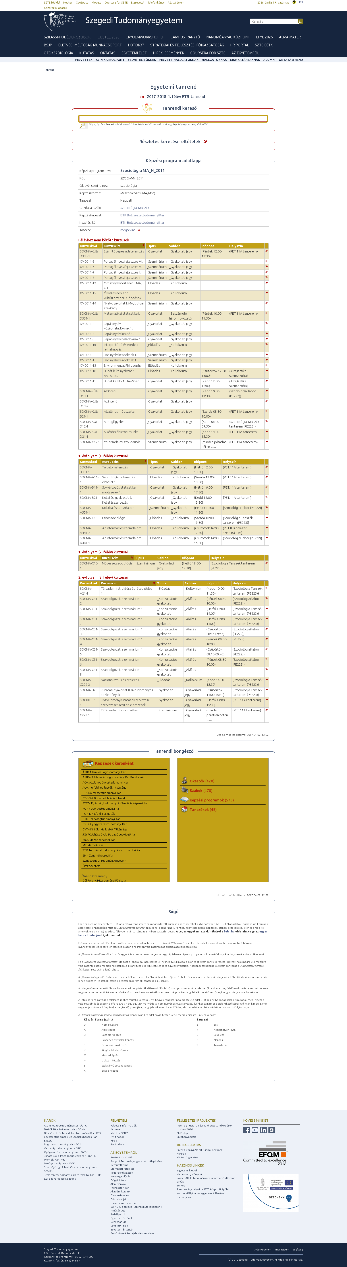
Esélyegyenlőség (120, 1176)
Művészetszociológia (117, 563)
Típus (151, 246)
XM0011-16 (88, 345)
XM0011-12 (88, 283)
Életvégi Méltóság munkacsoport (90, 45)
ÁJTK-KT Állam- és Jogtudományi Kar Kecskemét (114, 777)
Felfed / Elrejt (205, 141)
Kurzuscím (112, 246)
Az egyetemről (123, 1152)
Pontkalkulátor (119, 1144)
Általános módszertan (120, 411)
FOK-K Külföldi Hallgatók (99, 813)
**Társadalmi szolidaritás (122, 442)
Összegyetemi (92, 865)
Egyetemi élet (134, 53)
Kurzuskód (88, 246)
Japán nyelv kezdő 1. (119, 334)
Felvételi (118, 1120)
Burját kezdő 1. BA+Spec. (122, 381)
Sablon (174, 246)
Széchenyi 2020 (186, 1136)
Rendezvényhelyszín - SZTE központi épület (203, 1189)
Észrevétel (137, 2)
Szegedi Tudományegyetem (134, 21)
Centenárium (118, 1221)
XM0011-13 (88, 365)
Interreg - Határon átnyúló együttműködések (204, 1125)
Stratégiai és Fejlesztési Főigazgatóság (187, 45)
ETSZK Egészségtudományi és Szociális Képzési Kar (115, 803)
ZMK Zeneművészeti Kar (98, 855)
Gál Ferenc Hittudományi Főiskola (104, 880)
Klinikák (181, 1153)
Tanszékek (203, 809)
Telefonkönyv (155, 2)
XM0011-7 (87, 277)
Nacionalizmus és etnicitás (120, 680)
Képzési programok (212, 800)
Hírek (113, 1140)
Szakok (201, 790)
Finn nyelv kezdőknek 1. (120, 355)
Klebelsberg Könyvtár (190, 1174)
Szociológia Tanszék (134, 208)
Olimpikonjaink (119, 1199)
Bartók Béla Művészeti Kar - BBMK (64, 1129)
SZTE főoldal (52, 2)
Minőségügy (117, 1210)
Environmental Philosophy (122, 365)
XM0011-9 (87, 272)
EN (301, 2)
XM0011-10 (88, 371)
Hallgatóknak (214, 60)
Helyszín (236, 246)
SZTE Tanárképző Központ (60, 1178)
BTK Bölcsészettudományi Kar (142, 215)
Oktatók (202, 781)
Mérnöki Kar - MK (54, 1159)
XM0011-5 (87, 339)
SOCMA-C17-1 (90, 442)
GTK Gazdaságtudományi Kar (101, 818)
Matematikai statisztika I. (122, 313)
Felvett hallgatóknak (179, 60)
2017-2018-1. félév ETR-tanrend (176, 96)
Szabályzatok (118, 1214)
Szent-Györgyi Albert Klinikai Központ (199, 1149)
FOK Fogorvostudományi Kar (101, 808)
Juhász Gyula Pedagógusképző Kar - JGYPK (70, 1155)
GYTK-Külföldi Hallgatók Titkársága (105, 829)
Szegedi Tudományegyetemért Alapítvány (136, 1161)
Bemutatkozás (119, 1164)
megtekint (127, 230)
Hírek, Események (168, 53)
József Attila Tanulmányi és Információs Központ (207, 1177)
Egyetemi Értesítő (121, 1229)
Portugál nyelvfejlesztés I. (122, 277)
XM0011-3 (87, 334)
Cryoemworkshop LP (145, 37)
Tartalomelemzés (115, 467)
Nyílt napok (117, 1136)
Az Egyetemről (245, 53)
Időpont (208, 246)
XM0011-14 (88, 303)
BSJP (48, 45)
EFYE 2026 (264, 37)
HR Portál (239, 45)
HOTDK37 (136, 45)
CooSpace (82, 2)
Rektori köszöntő (121, 1157)
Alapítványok (118, 1183)
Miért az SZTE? (119, 1133)
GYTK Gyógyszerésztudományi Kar (105, 824)
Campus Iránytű (185, 37)
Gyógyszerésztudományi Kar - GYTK (65, 1152)
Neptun (68, 2)
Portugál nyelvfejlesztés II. (122, 272)
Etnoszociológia (113, 518)
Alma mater (290, 37)
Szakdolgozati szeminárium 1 (122, 599)
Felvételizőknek (142, 60)
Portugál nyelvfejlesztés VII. (123, 261)
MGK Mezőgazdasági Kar (99, 839)
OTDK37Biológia (58, 53)
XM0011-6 (87, 267)
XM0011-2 (87, 355)
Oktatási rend (291, 60)
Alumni (269, 60)
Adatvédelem (176, 2)
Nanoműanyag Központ (228, 37)
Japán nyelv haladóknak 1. (123, 339)
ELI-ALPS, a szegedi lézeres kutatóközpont (136, 1206)
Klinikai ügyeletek (187, 1157)
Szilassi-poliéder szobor (67, 37)
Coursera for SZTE (116, 2)
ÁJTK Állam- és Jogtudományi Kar (104, 772)
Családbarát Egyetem (123, 1203)
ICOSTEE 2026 (108, 37)
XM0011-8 (87, 261)
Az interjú (110, 391)
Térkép (181, 1185)
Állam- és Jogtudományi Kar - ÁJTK (65, 1125)
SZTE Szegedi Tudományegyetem (104, 860)
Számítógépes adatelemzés (124, 251)
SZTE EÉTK (264, 45)
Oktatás (107, 53)
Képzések (116, 1129)
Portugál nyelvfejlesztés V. (123, 267)
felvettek (84, 60)
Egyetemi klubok (187, 1170)
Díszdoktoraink (119, 1195)
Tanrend (49, 69)
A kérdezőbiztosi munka (121, 432)
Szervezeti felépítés (122, 1168)
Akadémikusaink (120, 1191)
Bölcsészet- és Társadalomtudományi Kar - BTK (72, 1133)
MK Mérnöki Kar (93, 845)
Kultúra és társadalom (118, 508)
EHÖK (180, 1181)
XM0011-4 (87, 323)
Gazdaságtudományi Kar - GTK (62, 1148)
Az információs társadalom (121, 528)
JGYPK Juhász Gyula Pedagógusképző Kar (109, 834)
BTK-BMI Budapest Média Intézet (104, 798)
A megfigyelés (114, 422)
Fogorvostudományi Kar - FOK (62, 1144)
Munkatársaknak (245, 60)
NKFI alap (182, 1133)
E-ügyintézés (118, 1180)
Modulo (96, 2)
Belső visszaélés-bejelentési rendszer (132, 1233)
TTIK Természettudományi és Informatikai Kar (112, 850)
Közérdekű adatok (55, 7)
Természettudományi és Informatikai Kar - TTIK (72, 1174)
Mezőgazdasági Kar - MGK (59, 1163)
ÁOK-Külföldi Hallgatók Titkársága (104, 787)
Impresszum (282, 1249)
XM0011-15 (88, 293)
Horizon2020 (185, 1129)
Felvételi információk (123, 1125)
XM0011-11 (88, 381)
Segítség (298, 1249)
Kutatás (86, 53)
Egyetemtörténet (121, 1218)
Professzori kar (119, 1187)
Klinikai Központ (110, 60)
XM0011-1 (87, 360)
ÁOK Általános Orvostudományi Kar (105, 782)
